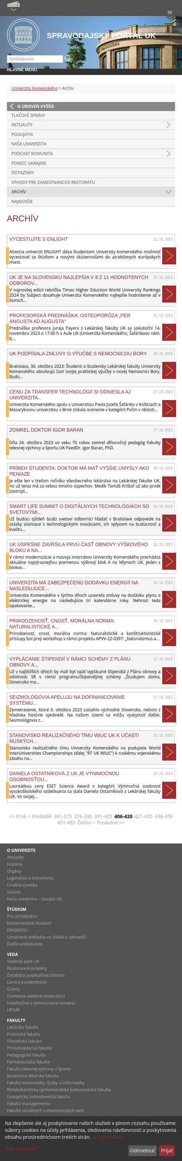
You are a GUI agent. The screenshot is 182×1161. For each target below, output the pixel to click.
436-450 (164, 816)
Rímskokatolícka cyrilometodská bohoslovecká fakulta (59, 1090)
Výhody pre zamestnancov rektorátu (53, 182)
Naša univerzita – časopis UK (34, 899)
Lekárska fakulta (22, 1027)
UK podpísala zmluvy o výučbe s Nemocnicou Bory (78, 353)
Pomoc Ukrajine (28, 163)
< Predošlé (40, 816)
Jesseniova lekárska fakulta (33, 1076)
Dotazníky (22, 173)
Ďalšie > (86, 822)
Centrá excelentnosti (27, 982)
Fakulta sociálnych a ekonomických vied (45, 1110)
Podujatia (22, 134)
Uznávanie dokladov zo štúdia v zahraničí (46, 937)
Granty (13, 989)
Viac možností (20, 1149)
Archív (18, 192)
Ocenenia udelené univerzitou (36, 996)
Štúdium (16, 909)
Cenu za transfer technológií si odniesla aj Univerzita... (70, 394)
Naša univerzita (28, 144)
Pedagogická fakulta (26, 1055)
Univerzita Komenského (34, 88)
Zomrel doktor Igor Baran (46, 430)
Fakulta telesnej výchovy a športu (39, 1069)
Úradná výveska (22, 885)
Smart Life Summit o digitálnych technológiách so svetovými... (79, 509)
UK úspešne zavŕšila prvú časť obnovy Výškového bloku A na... (78, 547)
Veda (12, 954)
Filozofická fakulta (24, 1041)
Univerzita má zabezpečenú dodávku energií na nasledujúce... (73, 585)
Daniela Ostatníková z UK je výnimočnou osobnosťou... (64, 776)
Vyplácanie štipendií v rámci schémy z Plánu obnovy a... (69, 661)
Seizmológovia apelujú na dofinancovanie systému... (67, 699)
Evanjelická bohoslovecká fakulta (38, 1097)
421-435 (144, 816)
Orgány (14, 871)
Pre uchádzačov (22, 916)
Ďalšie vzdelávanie (24, 944)
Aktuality (22, 125)
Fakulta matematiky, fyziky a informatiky (46, 1083)
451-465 (66, 822)
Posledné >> (111, 822)
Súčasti (13, 892)
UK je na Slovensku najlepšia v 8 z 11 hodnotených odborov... (78, 280)
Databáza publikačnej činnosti (36, 975)
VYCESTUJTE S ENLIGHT (38, 239)
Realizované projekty (27, 968)
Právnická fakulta (23, 1034)
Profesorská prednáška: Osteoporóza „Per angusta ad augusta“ (69, 318)
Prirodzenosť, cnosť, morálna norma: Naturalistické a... (62, 623)
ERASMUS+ (17, 930)
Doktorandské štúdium (29, 923)
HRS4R (13, 1010)
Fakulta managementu (29, 1104)
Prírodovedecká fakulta (29, 1048)
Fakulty (16, 1020)
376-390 (83, 816)
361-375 (63, 816)
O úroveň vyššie (35, 106)
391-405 (103, 816)
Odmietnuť (142, 1150)
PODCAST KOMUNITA (32, 153)
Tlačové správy (28, 115)
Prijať (167, 1150)
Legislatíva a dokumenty (30, 878)
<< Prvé (17, 816)
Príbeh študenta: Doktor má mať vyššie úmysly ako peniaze (79, 470)
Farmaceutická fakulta (28, 1062)
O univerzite (21, 850)
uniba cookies (107, 1137)
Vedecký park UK (23, 961)
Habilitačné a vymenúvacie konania (41, 1003)
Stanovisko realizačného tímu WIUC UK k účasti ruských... (74, 738)
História (14, 864)
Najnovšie (22, 201)
